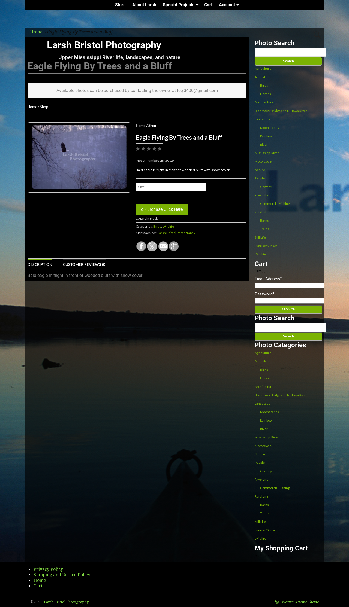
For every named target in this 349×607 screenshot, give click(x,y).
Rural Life (261, 212)
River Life (261, 195)
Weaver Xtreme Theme (300, 602)
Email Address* (268, 278)
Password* (265, 293)
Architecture (264, 102)
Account (230, 5)
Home (32, 107)
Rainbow (266, 136)
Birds (157, 226)
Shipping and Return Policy (62, 574)
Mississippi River (267, 153)
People (260, 178)
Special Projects (182, 5)
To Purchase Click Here (161, 209)
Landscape (262, 119)
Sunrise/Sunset (266, 246)
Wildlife (168, 226)
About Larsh (144, 4)
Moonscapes (269, 128)
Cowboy (266, 187)
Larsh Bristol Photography (104, 45)
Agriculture (263, 68)
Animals (261, 77)
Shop (44, 107)
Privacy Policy (48, 569)
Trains (264, 229)
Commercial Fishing (275, 204)
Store (120, 4)
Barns (264, 220)
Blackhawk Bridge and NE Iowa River (281, 111)
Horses (265, 94)
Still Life (260, 237)
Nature (260, 170)
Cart (208, 4)
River (264, 144)
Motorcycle (263, 161)
